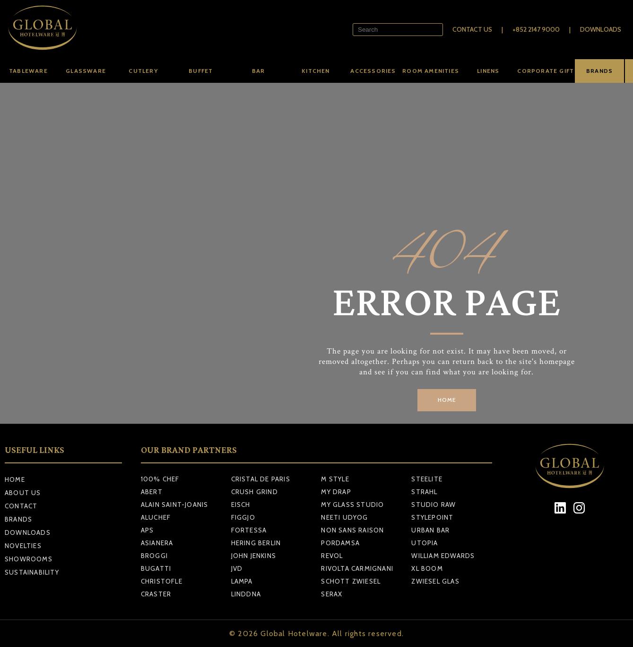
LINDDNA (246, 594)
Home (15, 479)
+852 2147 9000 (536, 29)
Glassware (86, 70)
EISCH (241, 504)
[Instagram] (579, 508)
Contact (21, 506)
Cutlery (143, 70)
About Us (23, 492)
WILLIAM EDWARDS (443, 555)
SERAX (331, 594)
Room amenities (430, 70)
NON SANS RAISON (352, 530)
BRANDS (599, 70)
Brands (18, 519)
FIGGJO (243, 517)
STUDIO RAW (433, 504)
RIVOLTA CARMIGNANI (357, 568)
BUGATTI (156, 568)
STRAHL (424, 492)
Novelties (23, 546)
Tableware (28, 70)
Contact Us (472, 29)
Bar (258, 70)
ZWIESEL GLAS (435, 581)
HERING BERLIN (256, 543)
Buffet (201, 70)
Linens (488, 70)
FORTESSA (249, 530)
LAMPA (242, 581)
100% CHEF (160, 479)
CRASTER (156, 594)
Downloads (600, 29)
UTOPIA (424, 543)
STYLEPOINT (432, 517)
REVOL (332, 555)
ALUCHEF (156, 517)
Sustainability (32, 572)
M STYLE (335, 479)
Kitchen (316, 70)
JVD (237, 568)
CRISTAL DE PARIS (260, 479)
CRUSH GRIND (254, 492)
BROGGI (154, 555)
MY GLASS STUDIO (352, 504)
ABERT (152, 492)
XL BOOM (426, 568)
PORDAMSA (340, 543)
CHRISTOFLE (161, 581)
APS (147, 530)
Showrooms (28, 559)
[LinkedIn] (560, 508)
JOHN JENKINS (253, 555)
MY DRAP (336, 492)
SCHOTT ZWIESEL (351, 581)
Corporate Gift (545, 70)
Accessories (373, 70)
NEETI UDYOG (344, 517)
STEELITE (426, 479)
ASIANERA (157, 543)
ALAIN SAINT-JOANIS (174, 504)
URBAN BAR (430, 530)
